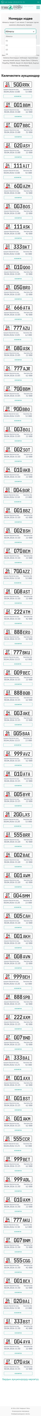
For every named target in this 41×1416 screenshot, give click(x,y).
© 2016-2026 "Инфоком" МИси (20, 1408)
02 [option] (7, 45)
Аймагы (9, 31)
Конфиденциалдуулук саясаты (20, 1414)
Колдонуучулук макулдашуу (20, 1411)
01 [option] (7, 40)
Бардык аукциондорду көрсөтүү (20, 1379)
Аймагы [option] (9, 36)
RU (38, 2)
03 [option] (7, 49)
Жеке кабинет (27, 6)
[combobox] (20, 31)
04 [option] (7, 54)
